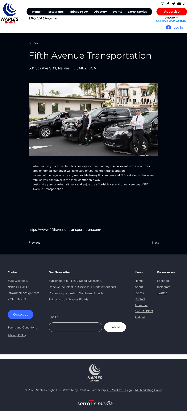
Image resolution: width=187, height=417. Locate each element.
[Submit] (115, 327)
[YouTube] (179, 4)
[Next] (149, 242)
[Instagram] (162, 4)
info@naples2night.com (23, 293)
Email (52, 317)
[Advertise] (171, 11)
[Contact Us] (20, 314)
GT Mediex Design (119, 390)
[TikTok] (184, 4)
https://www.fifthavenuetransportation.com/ (65, 229)
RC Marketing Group (148, 390)
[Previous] (41, 242)
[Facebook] (168, 4)
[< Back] (41, 43)
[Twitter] (173, 4)
